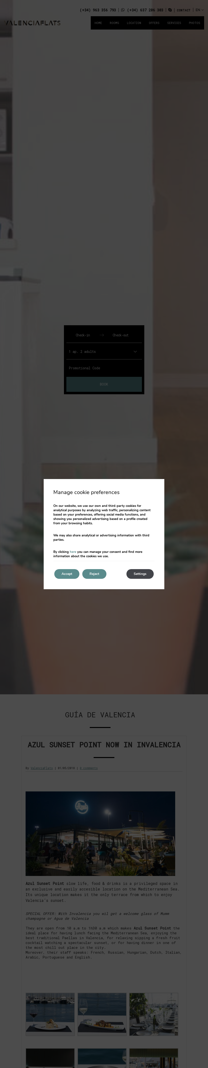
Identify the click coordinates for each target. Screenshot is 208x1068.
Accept (67, 574)
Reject (94, 574)
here (73, 552)
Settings (140, 574)
